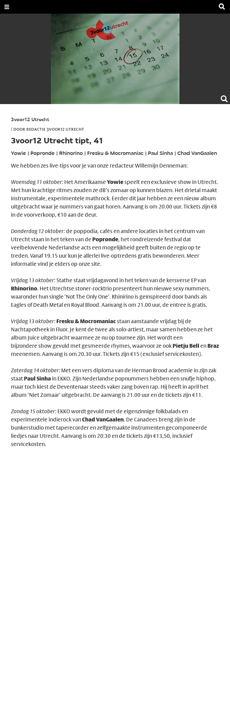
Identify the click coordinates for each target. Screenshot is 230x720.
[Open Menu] (7, 7)
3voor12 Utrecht (30, 120)
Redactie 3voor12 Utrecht (55, 129)
